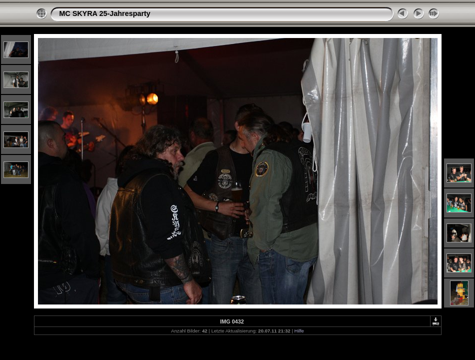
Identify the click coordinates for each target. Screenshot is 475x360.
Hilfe (299, 331)
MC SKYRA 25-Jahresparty (105, 14)
